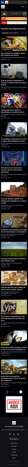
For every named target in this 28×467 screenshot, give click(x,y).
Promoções (14, 446)
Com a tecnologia (14, 464)
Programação (14, 455)
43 (17, 391)
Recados (14, 449)
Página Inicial (14, 443)
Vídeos (14, 458)
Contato (14, 452)
